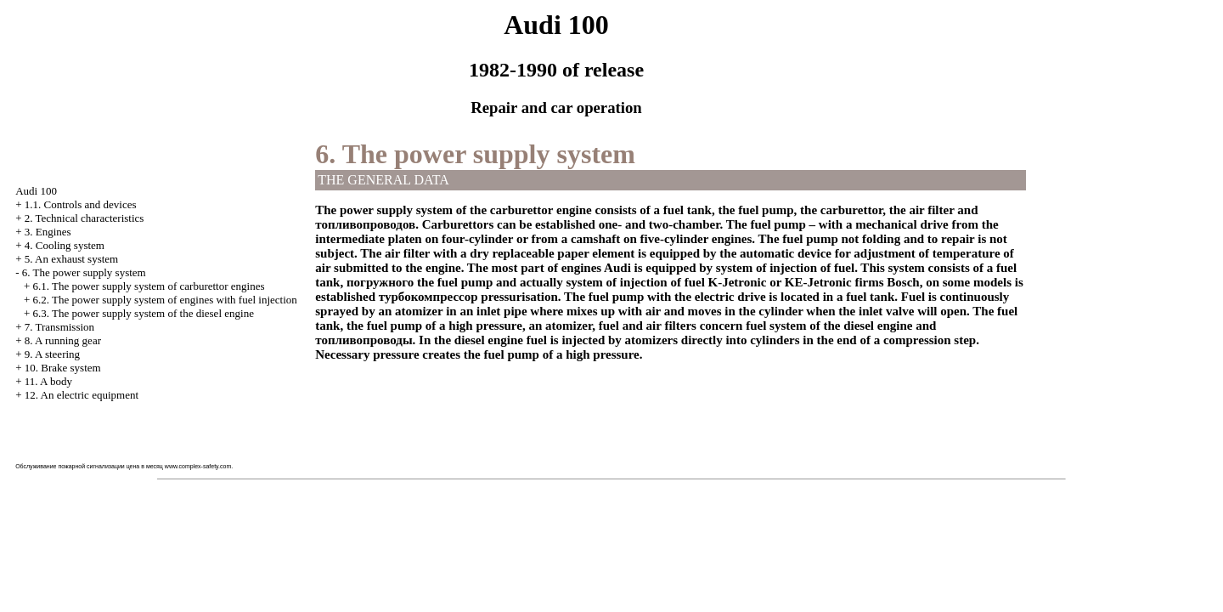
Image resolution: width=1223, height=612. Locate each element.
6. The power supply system (84, 272)
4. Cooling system (64, 245)
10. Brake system (63, 367)
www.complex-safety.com (198, 466)
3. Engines (48, 231)
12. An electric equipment (81, 394)
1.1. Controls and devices (81, 204)
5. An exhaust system (72, 258)
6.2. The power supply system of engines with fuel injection (164, 299)
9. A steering (52, 354)
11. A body (48, 381)
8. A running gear (63, 340)
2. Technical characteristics (84, 218)
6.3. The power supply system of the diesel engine (142, 313)
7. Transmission (59, 326)
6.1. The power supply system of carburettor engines (148, 286)
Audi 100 (36, 190)
